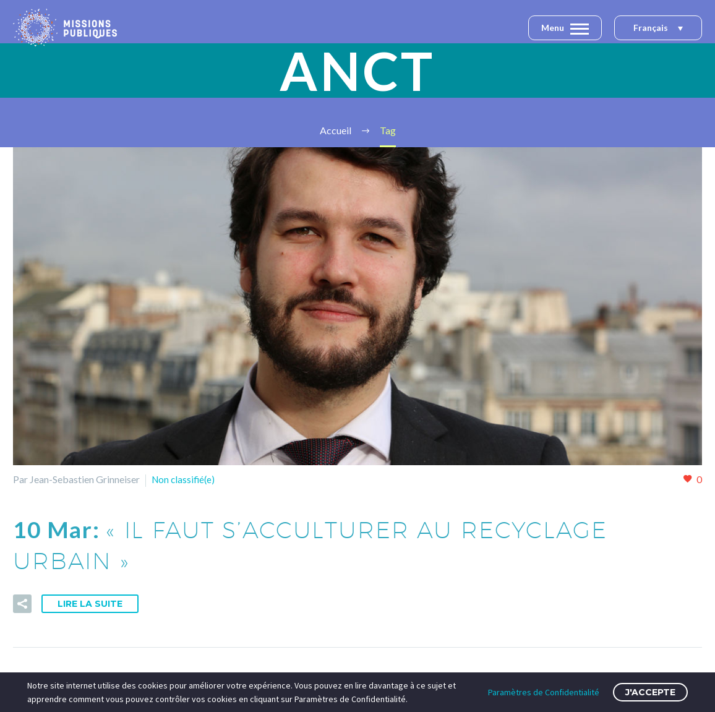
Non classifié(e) (185, 479)
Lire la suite (90, 603)
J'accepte (650, 692)
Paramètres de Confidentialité (543, 692)
